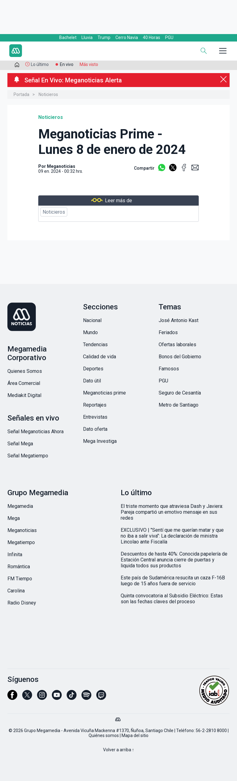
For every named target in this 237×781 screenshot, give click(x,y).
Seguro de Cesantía (180, 393)
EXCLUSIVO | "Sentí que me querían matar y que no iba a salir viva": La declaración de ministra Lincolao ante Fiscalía (172, 536)
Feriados (168, 332)
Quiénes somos (104, 735)
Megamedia (20, 506)
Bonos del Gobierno (180, 357)
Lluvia (87, 37)
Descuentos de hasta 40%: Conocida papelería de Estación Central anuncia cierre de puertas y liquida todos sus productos (174, 560)
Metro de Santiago (178, 405)
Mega (13, 518)
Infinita (14, 554)
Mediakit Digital (24, 395)
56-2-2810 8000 (211, 730)
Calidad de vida (99, 357)
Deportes (93, 369)
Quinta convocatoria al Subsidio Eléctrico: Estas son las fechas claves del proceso (172, 598)
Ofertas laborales (177, 344)
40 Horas (151, 37)
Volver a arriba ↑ (118, 749)
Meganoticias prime (104, 393)
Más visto (89, 64)
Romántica (18, 566)
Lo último (40, 64)
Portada (21, 94)
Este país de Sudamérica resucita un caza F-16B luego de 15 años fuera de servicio (173, 581)
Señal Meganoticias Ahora (35, 431)
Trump (104, 37)
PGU (169, 37)
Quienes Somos (24, 371)
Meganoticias (61, 166)
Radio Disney (21, 603)
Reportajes (94, 405)
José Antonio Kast (178, 320)
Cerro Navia (126, 37)
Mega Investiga (100, 441)
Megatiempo (21, 542)
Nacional (92, 320)
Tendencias (95, 344)
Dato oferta (95, 429)
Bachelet (68, 37)
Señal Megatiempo (27, 456)
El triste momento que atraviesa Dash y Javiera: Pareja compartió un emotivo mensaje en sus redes (172, 512)
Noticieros (48, 94)
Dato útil (92, 381)
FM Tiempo (19, 579)
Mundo (90, 332)
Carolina (16, 591)
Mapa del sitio (135, 735)
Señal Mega (20, 444)
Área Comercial (23, 383)
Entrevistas (95, 417)
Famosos (169, 369)
